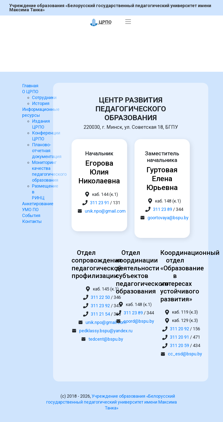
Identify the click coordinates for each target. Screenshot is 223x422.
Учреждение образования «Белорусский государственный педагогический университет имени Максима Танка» (110, 8)
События (31, 215)
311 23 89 (162, 209)
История (40, 103)
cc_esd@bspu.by (185, 353)
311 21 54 (100, 314)
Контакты (32, 221)
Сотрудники (44, 97)
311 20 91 (179, 337)
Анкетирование (37, 203)
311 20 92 (179, 328)
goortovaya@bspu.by (168, 217)
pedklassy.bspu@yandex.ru (106, 330)
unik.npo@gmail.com (105, 211)
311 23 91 (99, 202)
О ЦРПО (30, 91)
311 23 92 (100, 305)
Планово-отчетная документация (46, 150)
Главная (30, 85)
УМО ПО (30, 209)
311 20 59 (179, 345)
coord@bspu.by (138, 321)
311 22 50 (100, 297)
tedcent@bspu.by (106, 339)
